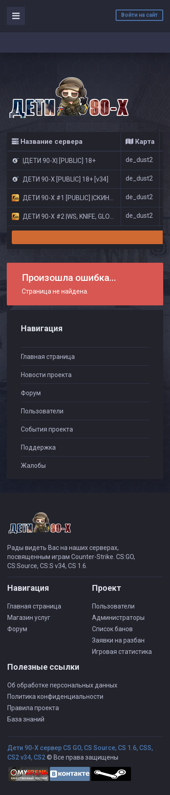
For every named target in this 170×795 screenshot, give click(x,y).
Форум (31, 393)
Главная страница (48, 356)
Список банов (112, 629)
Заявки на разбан (118, 640)
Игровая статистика (122, 651)
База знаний (25, 719)
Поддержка (38, 447)
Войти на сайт (139, 15)
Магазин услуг (28, 617)
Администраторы (118, 617)
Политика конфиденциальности (55, 696)
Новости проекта (46, 374)
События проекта (47, 429)
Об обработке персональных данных (62, 685)
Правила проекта (33, 708)
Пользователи (42, 411)
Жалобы (33, 465)
